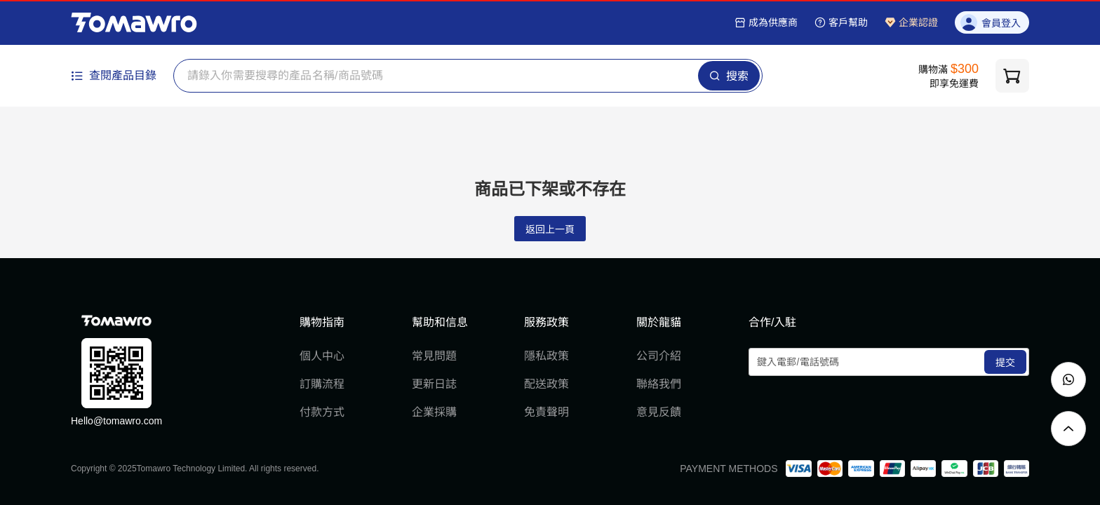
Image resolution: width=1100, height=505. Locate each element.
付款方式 (322, 412)
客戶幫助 (841, 22)
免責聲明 (546, 412)
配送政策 (546, 384)
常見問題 (434, 356)
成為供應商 (766, 22)
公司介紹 (658, 356)
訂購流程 (322, 384)
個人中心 (322, 356)
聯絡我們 (658, 384)
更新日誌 (434, 384)
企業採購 (434, 412)
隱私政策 (546, 356)
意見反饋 (658, 412)
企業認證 (911, 22)
